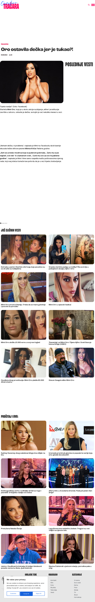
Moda (76, 590)
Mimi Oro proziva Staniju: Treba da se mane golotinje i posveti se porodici (23, 306)
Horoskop (77, 597)
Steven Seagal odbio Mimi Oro (61, 380)
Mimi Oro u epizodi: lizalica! (60, 305)
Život (76, 595)
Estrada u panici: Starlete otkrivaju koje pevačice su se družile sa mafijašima (23, 268)
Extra (76, 585)
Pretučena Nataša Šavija (11, 529)
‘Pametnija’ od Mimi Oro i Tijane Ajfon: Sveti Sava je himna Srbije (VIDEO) (70, 343)
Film (52, 583)
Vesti (52, 592)
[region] (26, 587)
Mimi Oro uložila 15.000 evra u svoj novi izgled (20, 342)
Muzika (53, 587)
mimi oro (4, 223)
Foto (52, 585)
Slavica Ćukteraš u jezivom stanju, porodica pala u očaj (70, 567)
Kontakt (53, 580)
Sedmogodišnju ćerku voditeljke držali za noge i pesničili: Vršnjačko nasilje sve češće (21, 492)
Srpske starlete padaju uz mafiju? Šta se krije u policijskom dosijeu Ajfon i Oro (69, 268)
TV (75, 592)
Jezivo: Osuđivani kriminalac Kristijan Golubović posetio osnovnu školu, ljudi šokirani (21, 567)
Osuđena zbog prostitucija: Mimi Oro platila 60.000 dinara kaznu (22, 381)
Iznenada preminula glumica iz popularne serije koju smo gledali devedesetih (71, 454)
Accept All (39, 594)
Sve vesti (77, 583)
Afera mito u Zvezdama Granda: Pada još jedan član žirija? (70, 492)
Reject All (26, 594)
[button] (88, 5)
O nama (77, 580)
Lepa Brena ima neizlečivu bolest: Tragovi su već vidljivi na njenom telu (69, 529)
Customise (13, 594)
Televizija (54, 590)
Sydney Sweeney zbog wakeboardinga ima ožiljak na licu (23, 454)
